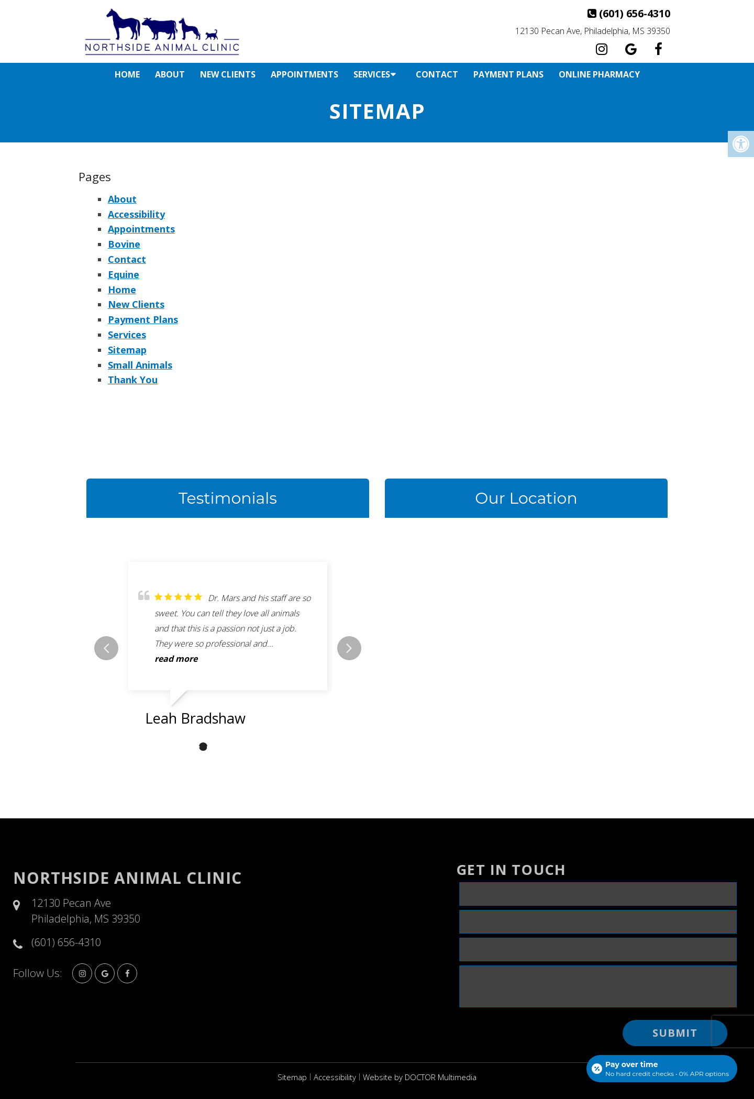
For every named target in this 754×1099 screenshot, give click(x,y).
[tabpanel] (227, 648)
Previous (106, 648)
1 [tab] (187, 746)
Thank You (133, 379)
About (170, 74)
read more (175, 658)
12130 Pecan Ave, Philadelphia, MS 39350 (592, 31)
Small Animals (140, 365)
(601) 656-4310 (634, 13)
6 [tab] (266, 746)
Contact (437, 74)
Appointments (304, 74)
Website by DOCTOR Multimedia (419, 1077)
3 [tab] (219, 746)
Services (371, 74)
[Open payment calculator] (661, 1068)
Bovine (124, 244)
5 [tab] (250, 746)
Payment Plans (508, 74)
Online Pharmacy (599, 74)
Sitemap (127, 349)
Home (127, 74)
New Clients (228, 74)
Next (349, 648)
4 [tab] (234, 746)
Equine (123, 274)
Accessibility (136, 214)
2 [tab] (203, 746)
